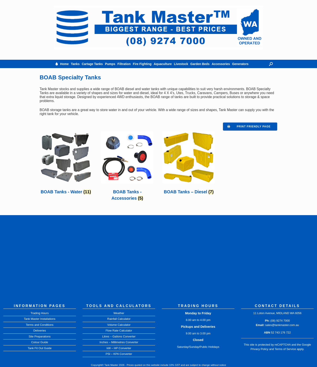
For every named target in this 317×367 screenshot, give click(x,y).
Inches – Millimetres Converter (119, 342)
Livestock (181, 64)
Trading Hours (40, 313)
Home (64, 64)
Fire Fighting (142, 64)
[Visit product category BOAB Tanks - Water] (66, 164)
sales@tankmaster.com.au (282, 325)
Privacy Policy (259, 349)
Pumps (110, 64)
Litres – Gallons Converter (118, 336)
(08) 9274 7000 (280, 320)
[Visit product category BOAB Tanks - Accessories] (127, 167)
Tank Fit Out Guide (40, 348)
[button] (270, 64)
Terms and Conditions (39, 324)
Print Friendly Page (254, 126)
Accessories (221, 64)
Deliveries (39, 330)
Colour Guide (39, 342)
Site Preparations (40, 336)
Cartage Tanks (92, 64)
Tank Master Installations (39, 318)
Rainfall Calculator (119, 318)
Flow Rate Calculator (119, 330)
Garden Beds (200, 64)
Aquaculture (163, 64)
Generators (240, 64)
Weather (119, 313)
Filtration (124, 64)
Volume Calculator (119, 324)
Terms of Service (285, 349)
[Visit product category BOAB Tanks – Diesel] (188, 164)
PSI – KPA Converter (119, 354)
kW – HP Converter (119, 348)
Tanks (75, 64)
